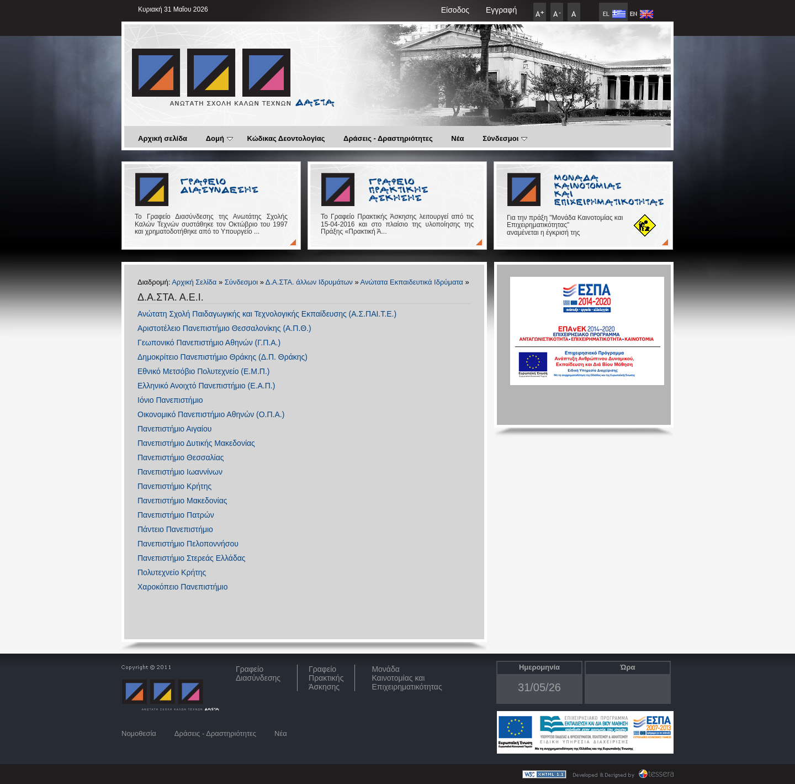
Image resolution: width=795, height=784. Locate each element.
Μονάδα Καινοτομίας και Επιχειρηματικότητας (407, 678)
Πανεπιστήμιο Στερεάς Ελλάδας (191, 558)
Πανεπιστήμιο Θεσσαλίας (180, 457)
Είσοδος (455, 10)
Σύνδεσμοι (505, 138)
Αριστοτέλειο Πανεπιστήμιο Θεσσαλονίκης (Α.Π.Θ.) (224, 328)
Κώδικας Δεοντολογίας (286, 138)
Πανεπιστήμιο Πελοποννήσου (188, 543)
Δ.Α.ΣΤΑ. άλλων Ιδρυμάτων (309, 282)
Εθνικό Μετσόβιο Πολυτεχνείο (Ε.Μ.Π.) (203, 371)
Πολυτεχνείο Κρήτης (171, 572)
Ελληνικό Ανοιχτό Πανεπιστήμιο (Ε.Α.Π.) (206, 385)
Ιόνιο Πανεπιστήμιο (170, 400)
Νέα (457, 138)
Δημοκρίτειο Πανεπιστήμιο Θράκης (196, 356)
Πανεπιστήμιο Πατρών (175, 515)
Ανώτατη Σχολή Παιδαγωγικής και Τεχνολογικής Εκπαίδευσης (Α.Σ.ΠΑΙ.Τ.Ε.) (266, 313)
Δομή (219, 138)
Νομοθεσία (138, 733)
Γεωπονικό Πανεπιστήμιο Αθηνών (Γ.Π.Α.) (208, 342)
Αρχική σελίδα (162, 138)
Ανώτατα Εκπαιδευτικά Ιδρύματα (412, 282)
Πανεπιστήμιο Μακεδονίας (182, 500)
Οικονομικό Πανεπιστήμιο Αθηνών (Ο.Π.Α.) (210, 414)
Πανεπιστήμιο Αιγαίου (174, 428)
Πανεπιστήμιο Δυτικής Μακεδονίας (196, 443)
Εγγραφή (501, 10)
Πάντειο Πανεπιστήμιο (175, 529)
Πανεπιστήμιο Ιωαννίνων (179, 471)
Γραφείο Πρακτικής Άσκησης (326, 678)
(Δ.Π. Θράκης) (282, 356)
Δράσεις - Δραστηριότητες (388, 138)
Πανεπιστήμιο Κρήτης (174, 486)
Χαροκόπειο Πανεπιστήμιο (182, 586)
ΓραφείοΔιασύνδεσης (258, 673)
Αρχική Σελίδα (194, 282)
